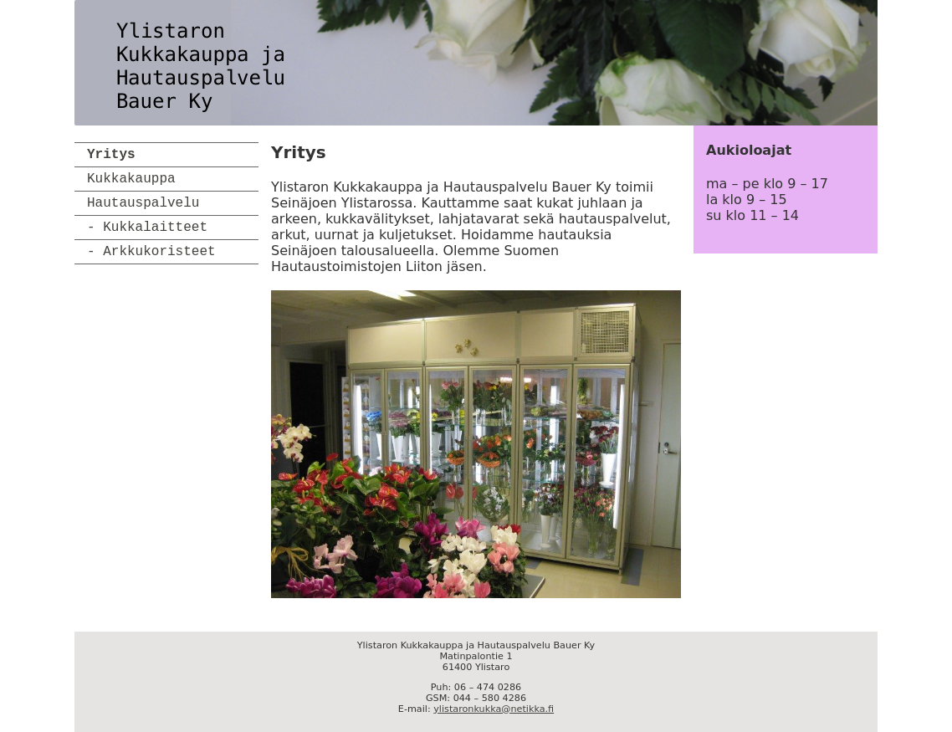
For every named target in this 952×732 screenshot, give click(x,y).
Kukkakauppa (131, 179)
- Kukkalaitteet (147, 227)
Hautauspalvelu (143, 203)
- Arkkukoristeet (151, 251)
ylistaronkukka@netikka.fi (493, 709)
